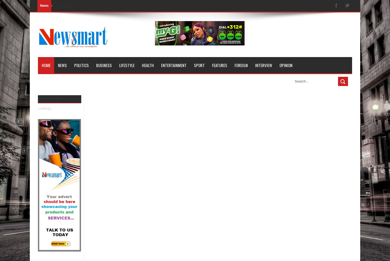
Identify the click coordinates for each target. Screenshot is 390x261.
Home (46, 65)
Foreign (241, 65)
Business (104, 65)
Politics (81, 65)
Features (219, 65)
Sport (199, 65)
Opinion (286, 65)
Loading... (45, 108)
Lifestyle (127, 65)
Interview (263, 65)
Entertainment (174, 65)
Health (148, 65)
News (62, 65)
